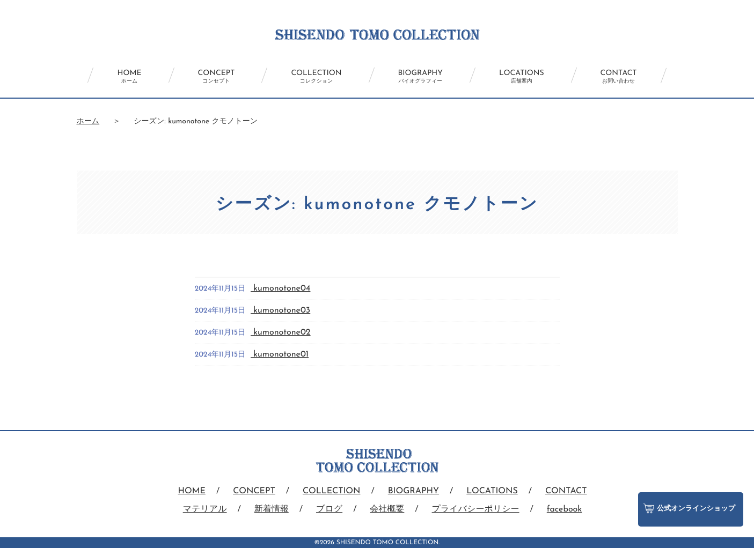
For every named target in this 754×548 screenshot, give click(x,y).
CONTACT (619, 76)
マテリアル (205, 509)
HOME (129, 76)
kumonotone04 (280, 288)
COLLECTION (316, 76)
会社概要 (387, 509)
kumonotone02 (281, 332)
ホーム (88, 121)
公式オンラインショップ (689, 508)
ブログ (329, 509)
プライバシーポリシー (475, 509)
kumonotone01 (280, 354)
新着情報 (271, 509)
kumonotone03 (280, 310)
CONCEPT (216, 76)
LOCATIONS (521, 76)
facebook (564, 509)
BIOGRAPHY (420, 76)
